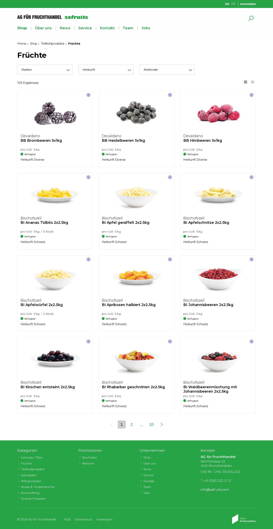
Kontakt (107, 28)
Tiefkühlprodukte (52, 43)
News (65, 28)
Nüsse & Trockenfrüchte (38, 487)
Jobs (145, 28)
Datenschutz (83, 519)
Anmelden (248, 4)
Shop (22, 28)
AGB (67, 519)
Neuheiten (89, 457)
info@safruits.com (215, 490)
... (141, 424)
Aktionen (88, 463)
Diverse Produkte (33, 499)
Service (85, 28)
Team (128, 28)
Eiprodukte (28, 475)
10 (151, 424)
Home (21, 43)
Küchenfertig (30, 493)
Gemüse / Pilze (31, 457)
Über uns (43, 28)
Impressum (104, 519)
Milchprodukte (31, 481)
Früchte (26, 463)
